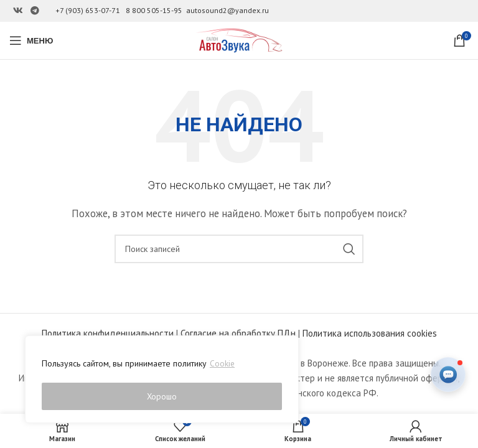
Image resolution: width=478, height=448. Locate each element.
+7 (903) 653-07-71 (87, 10)
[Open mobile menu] (31, 40)
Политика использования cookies (369, 333)
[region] (162, 380)
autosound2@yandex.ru (227, 10)
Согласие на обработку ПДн (238, 333)
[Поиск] (239, 249)
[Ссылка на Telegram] (35, 10)
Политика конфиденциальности (108, 333)
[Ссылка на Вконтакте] (18, 10)
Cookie (222, 365)
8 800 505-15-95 (154, 10)
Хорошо (162, 396)
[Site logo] (239, 39)
